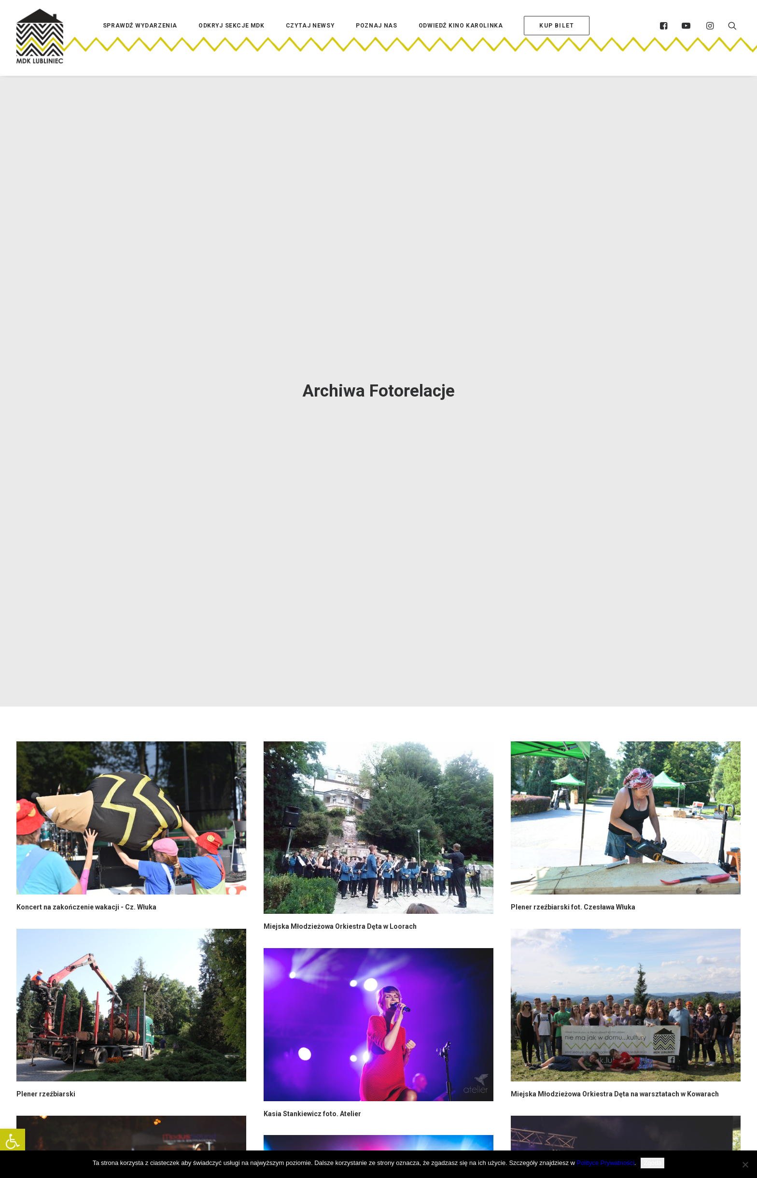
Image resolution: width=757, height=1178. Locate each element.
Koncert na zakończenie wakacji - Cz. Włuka (86, 421)
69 (345, 1032)
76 (446, 1032)
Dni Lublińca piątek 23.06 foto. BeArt (321, 814)
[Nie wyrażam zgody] (745, 1164)
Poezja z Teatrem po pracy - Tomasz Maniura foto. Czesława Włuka (124, 982)
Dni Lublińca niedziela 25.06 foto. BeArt (78, 795)
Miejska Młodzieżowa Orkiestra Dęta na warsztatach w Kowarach (615, 608)
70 (362, 1032)
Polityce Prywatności (605, 1162)
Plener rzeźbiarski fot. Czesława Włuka (573, 421)
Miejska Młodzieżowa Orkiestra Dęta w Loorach (340, 440)
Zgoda (652, 1162)
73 (412, 1032)
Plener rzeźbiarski (45, 608)
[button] (12, 1141)
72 (396, 1032)
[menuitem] (140, 40)
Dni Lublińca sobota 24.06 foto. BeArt (570, 795)
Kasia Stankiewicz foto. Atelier (312, 627)
